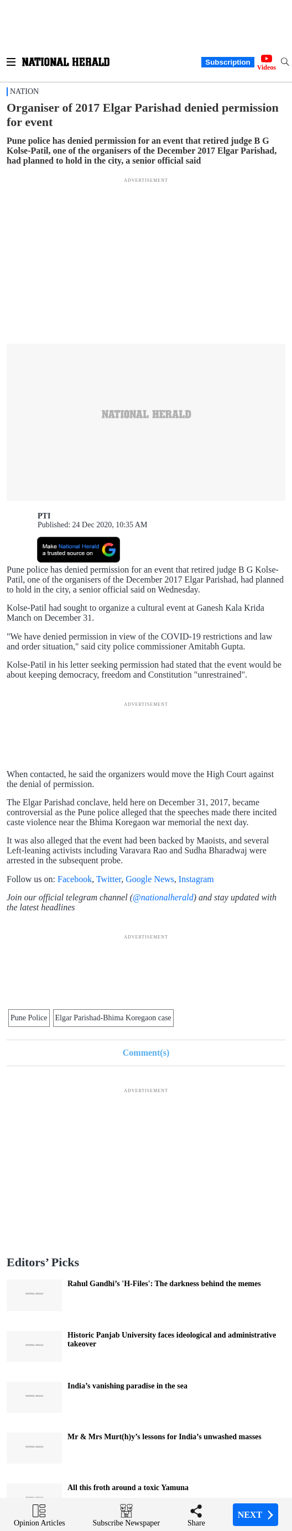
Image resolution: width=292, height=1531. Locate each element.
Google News (150, 879)
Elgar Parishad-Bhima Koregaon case (113, 1018)
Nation (24, 91)
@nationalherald (163, 897)
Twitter (108, 879)
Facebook (75, 879)
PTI (44, 516)
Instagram (196, 879)
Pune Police (29, 1018)
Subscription (227, 62)
